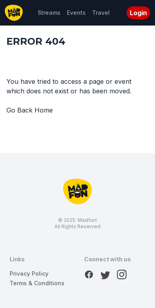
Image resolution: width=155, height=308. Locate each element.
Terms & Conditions (37, 283)
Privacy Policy (29, 273)
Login (138, 13)
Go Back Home (29, 110)
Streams (49, 12)
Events (76, 12)
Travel (101, 12)
